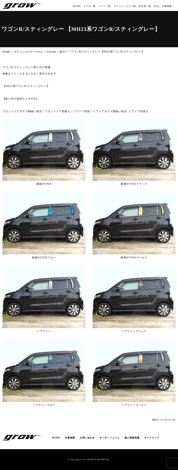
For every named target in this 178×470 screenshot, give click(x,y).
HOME (77, 6)
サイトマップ (151, 437)
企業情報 (167, 6)
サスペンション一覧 (125, 6)
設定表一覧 (145, 6)
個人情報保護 (131, 437)
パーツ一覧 (104, 6)
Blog (156, 6)
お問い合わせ (87, 437)
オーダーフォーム (110, 437)
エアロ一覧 (89, 6)
